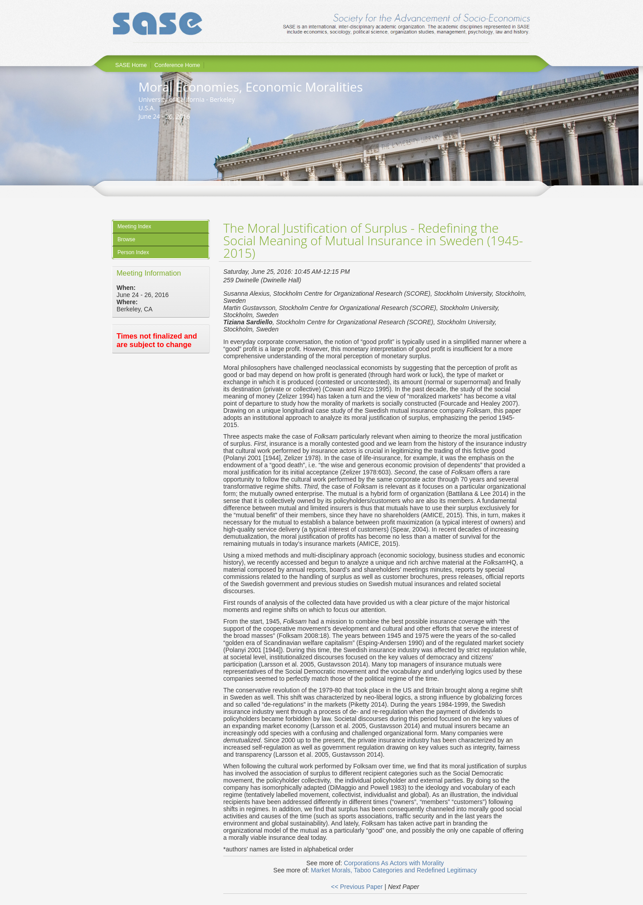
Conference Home (177, 65)
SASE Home (131, 65)
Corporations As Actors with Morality (394, 863)
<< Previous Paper (357, 886)
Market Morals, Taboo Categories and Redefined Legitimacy (394, 870)
